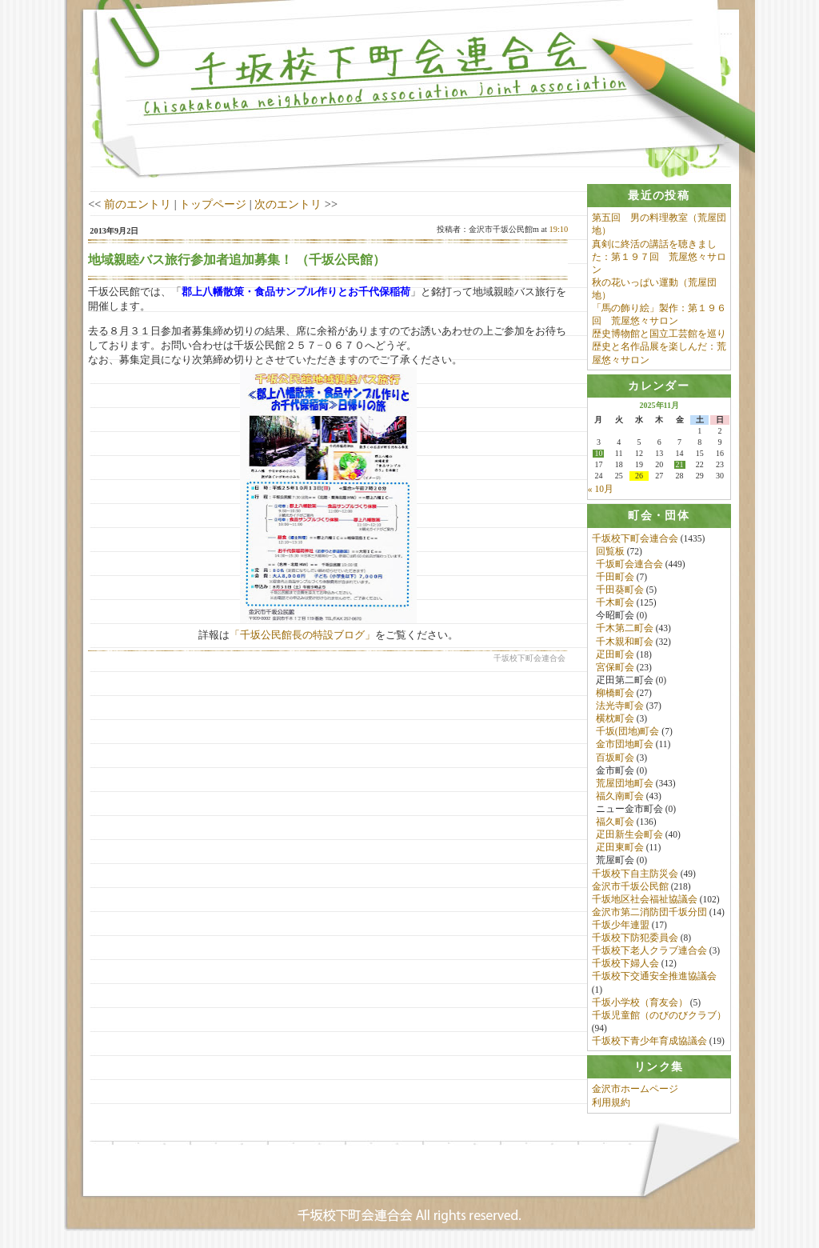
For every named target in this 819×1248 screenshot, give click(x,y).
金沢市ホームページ (635, 1090)
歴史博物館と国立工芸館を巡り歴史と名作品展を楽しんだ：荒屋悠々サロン (659, 346)
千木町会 (615, 603)
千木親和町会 (624, 641)
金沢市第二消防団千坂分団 (649, 913)
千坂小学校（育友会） (640, 1002)
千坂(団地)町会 (628, 732)
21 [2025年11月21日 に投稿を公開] (680, 466)
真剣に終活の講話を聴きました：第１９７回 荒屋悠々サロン (659, 256)
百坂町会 (615, 757)
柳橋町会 (615, 693)
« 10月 (600, 489)
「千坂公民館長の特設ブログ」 (302, 635)
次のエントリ (288, 204)
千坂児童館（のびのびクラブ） (659, 1016)
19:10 (559, 229)
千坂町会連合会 (629, 565)
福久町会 (615, 822)
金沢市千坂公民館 (630, 886)
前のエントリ (137, 204)
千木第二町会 (624, 629)
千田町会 (615, 577)
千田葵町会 (620, 590)
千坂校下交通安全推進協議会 (654, 977)
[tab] (659, 195)
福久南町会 (620, 797)
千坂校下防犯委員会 (635, 938)
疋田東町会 (620, 848)
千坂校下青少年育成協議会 (649, 1041)
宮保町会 (615, 668)
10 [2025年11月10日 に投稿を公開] (598, 454)
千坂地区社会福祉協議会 (644, 900)
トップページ (212, 204)
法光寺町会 (620, 706)
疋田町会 (615, 654)
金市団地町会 (624, 745)
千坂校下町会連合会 (635, 538)
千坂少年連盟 (620, 925)
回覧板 (610, 552)
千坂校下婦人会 (625, 964)
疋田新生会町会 (629, 835)
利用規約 (611, 1103)
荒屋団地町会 (624, 784)
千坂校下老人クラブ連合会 (649, 951)
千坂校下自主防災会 (635, 873)
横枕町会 (615, 719)
